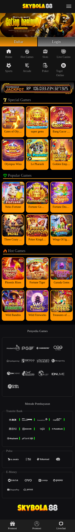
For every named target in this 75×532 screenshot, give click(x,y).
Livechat (61, 525)
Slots (45, 53)
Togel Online (61, 70)
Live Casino (63, 53)
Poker (45, 68)
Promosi (12, 525)
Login (56, 42)
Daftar (18, 42)
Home (8, 53)
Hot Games (27, 53)
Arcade (27, 68)
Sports (8, 68)
